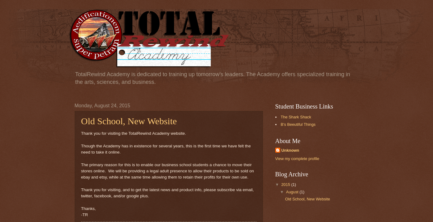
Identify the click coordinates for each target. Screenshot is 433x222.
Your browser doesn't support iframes (216, 111)
